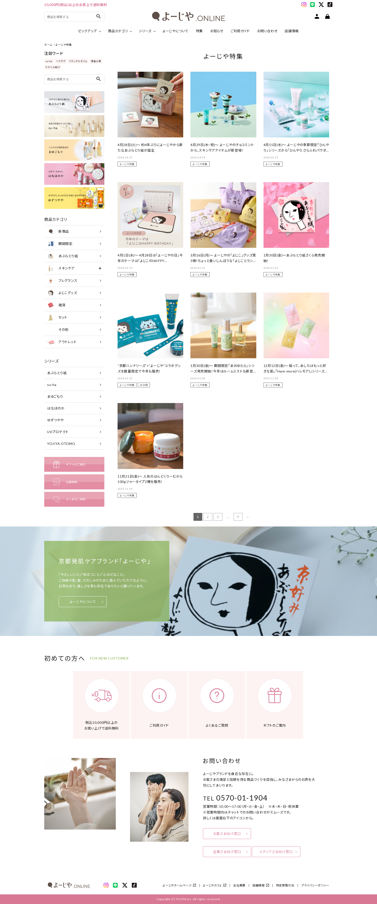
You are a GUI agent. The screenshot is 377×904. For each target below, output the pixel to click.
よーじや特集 (127, 164)
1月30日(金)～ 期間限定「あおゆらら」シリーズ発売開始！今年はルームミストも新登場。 (222, 371)
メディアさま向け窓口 (276, 852)
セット (57, 317)
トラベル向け (52, 67)
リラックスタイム (78, 61)
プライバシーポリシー (315, 885)
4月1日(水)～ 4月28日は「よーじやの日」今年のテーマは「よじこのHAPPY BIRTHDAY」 (150, 260)
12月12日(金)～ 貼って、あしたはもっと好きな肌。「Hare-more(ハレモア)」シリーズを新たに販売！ (296, 371)
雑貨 (56, 305)
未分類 (144, 385)
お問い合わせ (267, 31)
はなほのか (56, 408)
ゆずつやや (55, 420)
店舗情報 (292, 31)
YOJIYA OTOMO (61, 444)
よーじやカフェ (212, 885)
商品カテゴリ (118, 31)
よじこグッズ (62, 293)
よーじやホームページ (177, 885)
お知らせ (216, 31)
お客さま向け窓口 (227, 834)
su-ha (48, 61)
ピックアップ (87, 31)
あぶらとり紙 (62, 256)
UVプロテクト (58, 432)
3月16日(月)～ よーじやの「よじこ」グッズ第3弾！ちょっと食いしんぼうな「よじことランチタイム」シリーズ (223, 260)
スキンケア (61, 268)
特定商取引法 (285, 885)
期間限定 (60, 244)
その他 (58, 330)
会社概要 (239, 885)
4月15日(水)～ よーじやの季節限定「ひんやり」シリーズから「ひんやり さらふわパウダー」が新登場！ (296, 150)
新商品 (58, 231)
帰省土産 (96, 61)
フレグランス (62, 280)
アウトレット (61, 342)
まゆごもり (55, 396)
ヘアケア (61, 61)
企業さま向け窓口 (227, 852)
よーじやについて (176, 31)
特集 (199, 31)
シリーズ (145, 31)
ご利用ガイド (240, 31)
